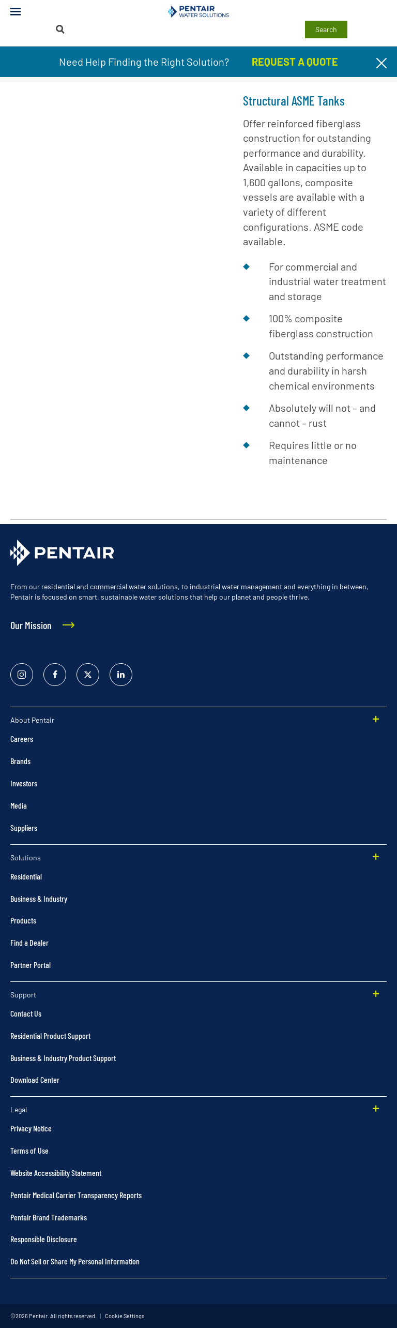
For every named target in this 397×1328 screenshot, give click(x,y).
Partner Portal (30, 964)
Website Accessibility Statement (55, 1172)
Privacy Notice (31, 1128)
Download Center (34, 1079)
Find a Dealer (29, 942)
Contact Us (25, 1013)
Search (326, 29)
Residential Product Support (50, 1035)
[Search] (60, 29)
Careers (21, 738)
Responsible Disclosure (43, 1239)
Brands (20, 761)
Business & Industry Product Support (63, 1058)
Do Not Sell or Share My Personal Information (75, 1261)
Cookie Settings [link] (124, 1315)
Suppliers (23, 827)
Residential (26, 876)
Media (18, 805)
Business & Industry (38, 898)
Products (23, 920)
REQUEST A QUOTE (295, 61)
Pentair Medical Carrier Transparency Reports (76, 1195)
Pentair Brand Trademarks (48, 1217)
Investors (23, 783)
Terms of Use (29, 1150)
